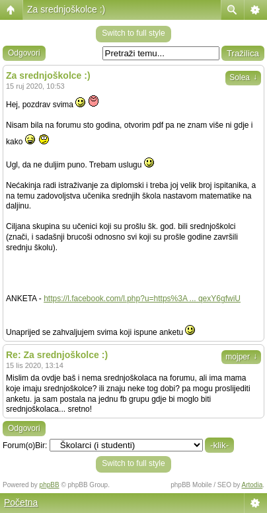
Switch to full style (133, 33)
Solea (243, 77)
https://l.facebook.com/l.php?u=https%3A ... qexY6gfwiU (142, 298)
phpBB (49, 485)
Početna (21, 502)
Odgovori (24, 53)
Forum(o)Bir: (25, 445)
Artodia (252, 485)
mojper (241, 356)
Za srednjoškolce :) (66, 9)
